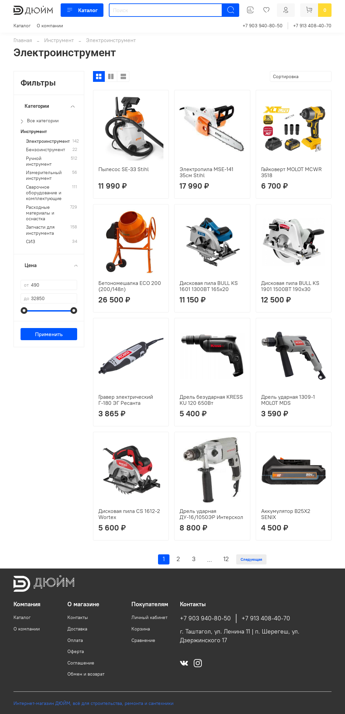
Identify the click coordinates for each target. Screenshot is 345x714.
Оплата (75, 640)
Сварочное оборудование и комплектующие (44, 193)
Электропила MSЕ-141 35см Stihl (206, 172)
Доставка (77, 629)
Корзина (140, 629)
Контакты (77, 617)
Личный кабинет (149, 617)
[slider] (24, 310)
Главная (22, 40)
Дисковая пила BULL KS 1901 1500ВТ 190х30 (290, 286)
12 (226, 559)
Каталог (82, 10)
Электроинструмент (48, 141)
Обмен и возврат (85, 674)
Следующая (251, 559)
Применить (49, 334)
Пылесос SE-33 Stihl (123, 169)
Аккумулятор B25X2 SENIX (285, 514)
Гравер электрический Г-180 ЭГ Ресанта (125, 399)
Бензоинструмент (45, 150)
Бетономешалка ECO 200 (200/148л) (129, 286)
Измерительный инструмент (44, 175)
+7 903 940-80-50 (263, 26)
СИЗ (30, 242)
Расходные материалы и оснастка (40, 213)
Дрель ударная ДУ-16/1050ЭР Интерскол (211, 514)
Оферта (75, 651)
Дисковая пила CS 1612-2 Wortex (129, 514)
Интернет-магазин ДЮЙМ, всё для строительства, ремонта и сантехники (93, 703)
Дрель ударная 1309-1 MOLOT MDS (288, 399)
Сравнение (143, 640)
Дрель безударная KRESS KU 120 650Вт (211, 399)
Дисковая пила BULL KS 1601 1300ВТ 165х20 (209, 286)
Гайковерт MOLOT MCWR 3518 (291, 172)
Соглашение (80, 663)
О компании (50, 26)
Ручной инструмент (39, 161)
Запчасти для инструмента (40, 230)
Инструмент (59, 40)
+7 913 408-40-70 (312, 26)
